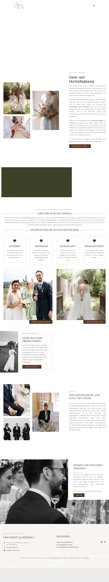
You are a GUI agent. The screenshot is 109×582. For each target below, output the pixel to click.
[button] (3, 578)
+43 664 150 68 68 (11, 547)
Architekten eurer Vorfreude (79, 107)
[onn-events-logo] (19, 2)
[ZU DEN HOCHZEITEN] (31, 367)
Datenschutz (77, 557)
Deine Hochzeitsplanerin (65, 542)
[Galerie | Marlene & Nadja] (94, 322)
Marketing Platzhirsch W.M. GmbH (58, 557)
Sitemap (87, 557)
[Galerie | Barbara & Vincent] (40, 322)
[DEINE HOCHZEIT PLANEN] (80, 146)
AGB (82, 557)
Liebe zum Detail (97, 120)
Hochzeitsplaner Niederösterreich (68, 547)
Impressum (70, 557)
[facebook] (105, 542)
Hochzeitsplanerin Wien (64, 544)
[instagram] (101, 542)
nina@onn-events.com (12, 550)
